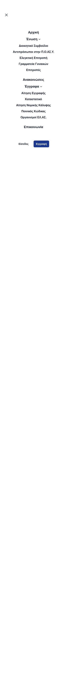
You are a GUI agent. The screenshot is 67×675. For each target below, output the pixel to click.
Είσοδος (24, 144)
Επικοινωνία (33, 127)
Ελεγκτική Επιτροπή (33, 57)
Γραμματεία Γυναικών (33, 63)
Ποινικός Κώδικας (33, 111)
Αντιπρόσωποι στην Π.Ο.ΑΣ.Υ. (33, 51)
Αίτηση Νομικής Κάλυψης (33, 105)
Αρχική (33, 32)
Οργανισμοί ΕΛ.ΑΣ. (33, 117)
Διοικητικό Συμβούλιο (33, 45)
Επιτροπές (33, 70)
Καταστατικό (33, 99)
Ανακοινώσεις (33, 79)
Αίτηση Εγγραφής (33, 93)
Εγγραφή (41, 144)
